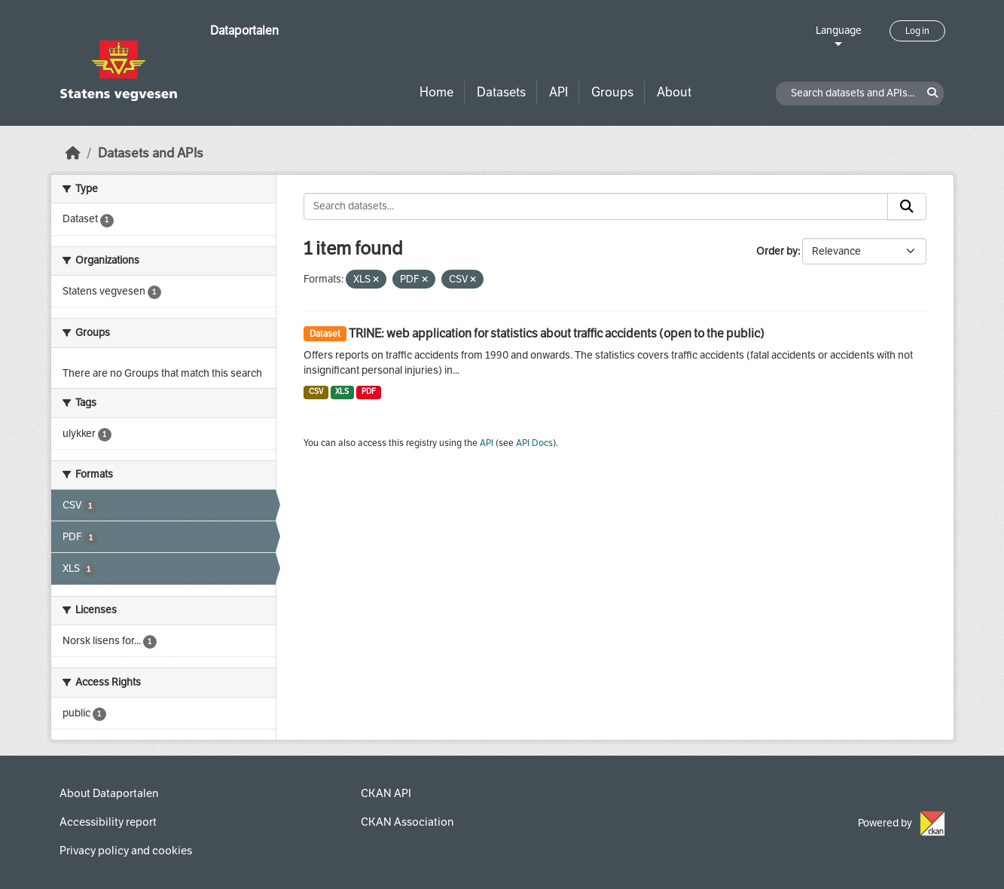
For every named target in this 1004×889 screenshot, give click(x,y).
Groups (612, 92)
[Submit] (906, 206)
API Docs (534, 443)
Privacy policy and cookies (126, 850)
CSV (316, 391)
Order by (777, 251)
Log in (917, 31)
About (674, 92)
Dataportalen (244, 30)
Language (839, 30)
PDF (369, 391)
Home (436, 92)
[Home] (73, 153)
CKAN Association (407, 822)
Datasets (501, 92)
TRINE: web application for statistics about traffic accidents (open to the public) (556, 333)
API (558, 92)
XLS (342, 391)
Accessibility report (108, 822)
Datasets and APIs (150, 153)
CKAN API (386, 793)
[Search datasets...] (596, 206)
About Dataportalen (109, 793)
